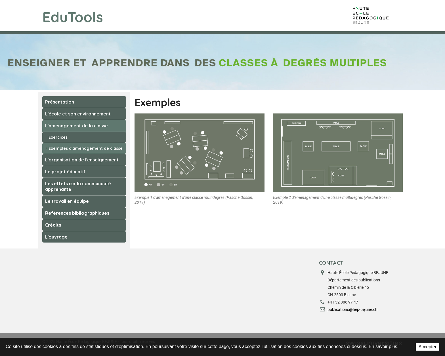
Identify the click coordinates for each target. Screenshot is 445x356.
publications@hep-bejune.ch (352, 309)
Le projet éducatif (65, 171)
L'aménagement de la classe (76, 126)
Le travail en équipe (67, 201)
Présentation (59, 102)
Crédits (53, 225)
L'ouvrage (56, 237)
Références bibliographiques (77, 213)
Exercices (56, 137)
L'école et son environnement (78, 114)
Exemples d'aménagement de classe (84, 148)
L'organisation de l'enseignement (82, 160)
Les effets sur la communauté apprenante (78, 186)
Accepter (427, 346)
